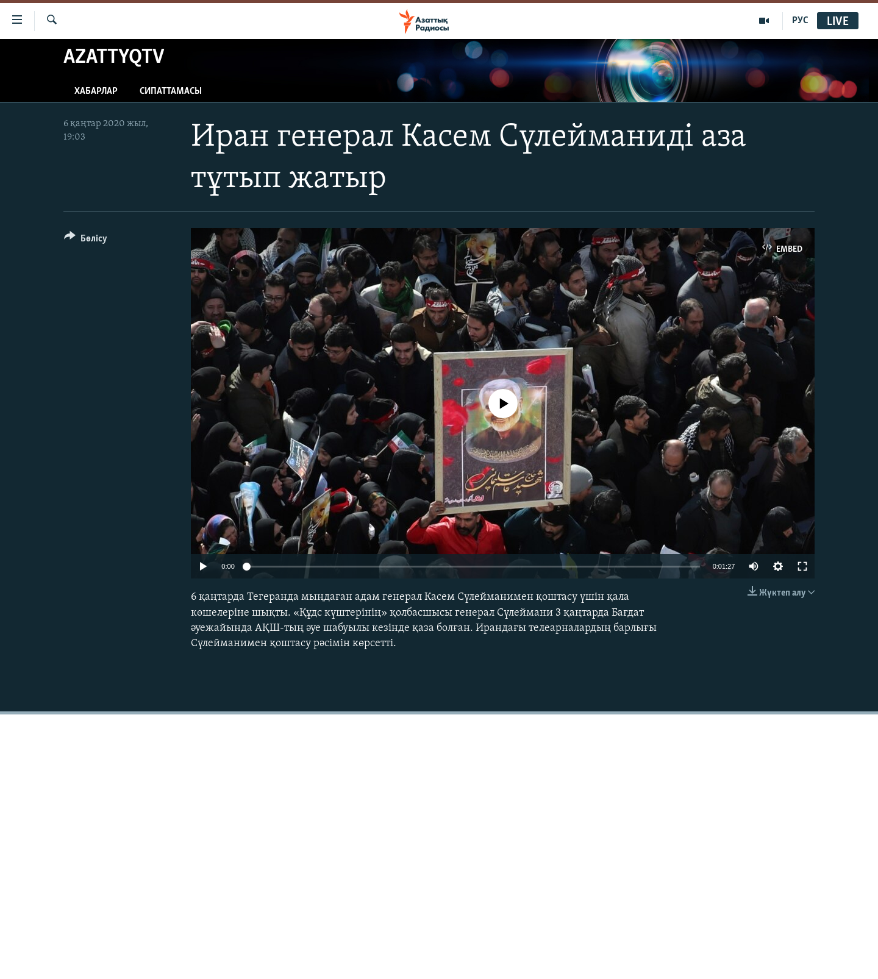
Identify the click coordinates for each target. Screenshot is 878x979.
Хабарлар (96, 91)
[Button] (85, 240)
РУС (800, 21)
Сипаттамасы (171, 91)
